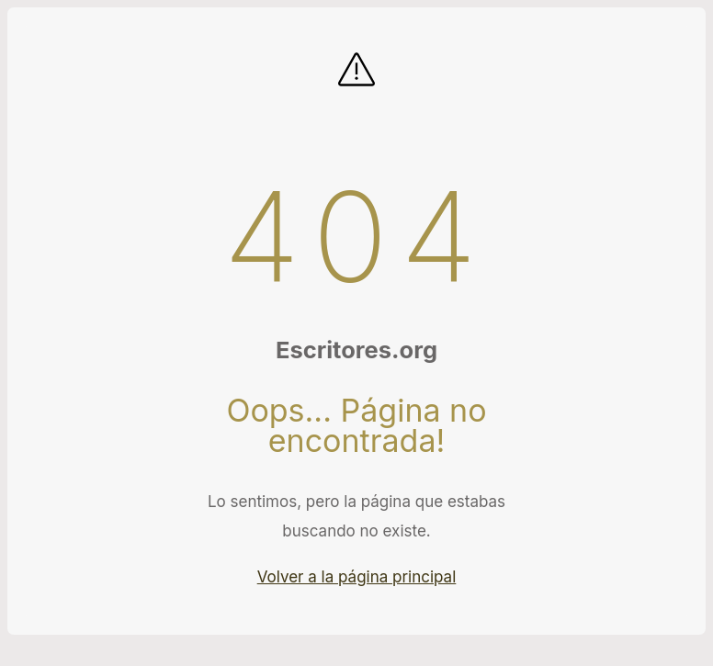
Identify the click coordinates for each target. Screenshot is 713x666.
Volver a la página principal (357, 577)
